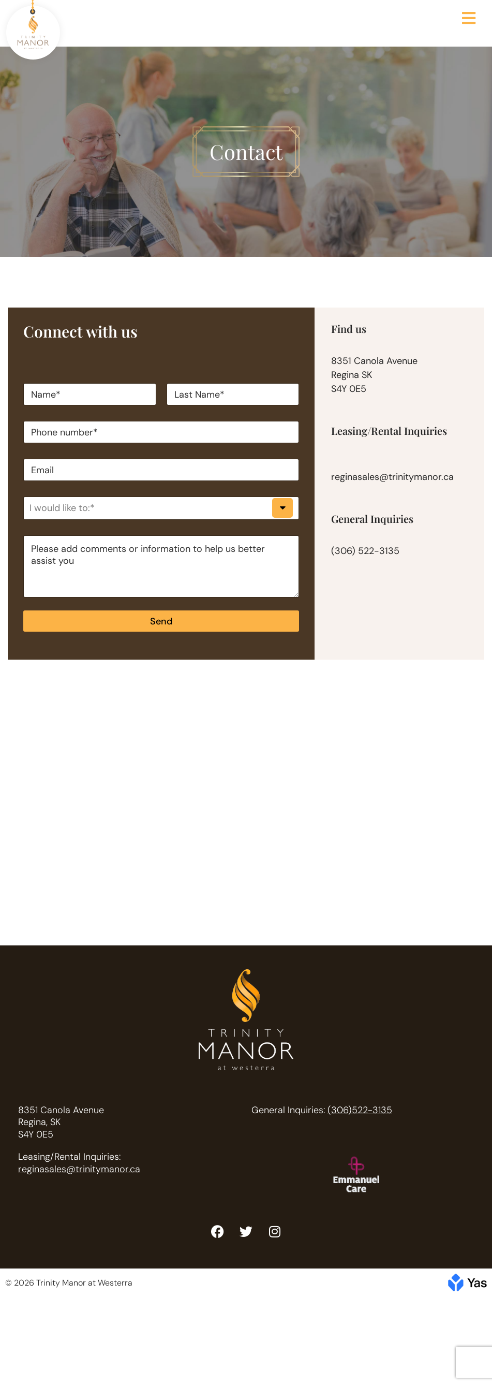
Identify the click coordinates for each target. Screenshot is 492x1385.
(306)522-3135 (359, 1110)
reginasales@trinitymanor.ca (392, 477)
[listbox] (161, 508)
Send (161, 621)
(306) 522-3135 (365, 551)
